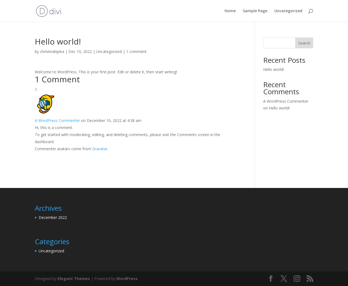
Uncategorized (288, 11)
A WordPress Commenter (57, 120)
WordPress (127, 278)
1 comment (136, 51)
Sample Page (255, 11)
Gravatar (99, 148)
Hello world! (273, 69)
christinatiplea (52, 51)
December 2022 (53, 217)
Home (230, 11)
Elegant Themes (74, 278)
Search (304, 43)
